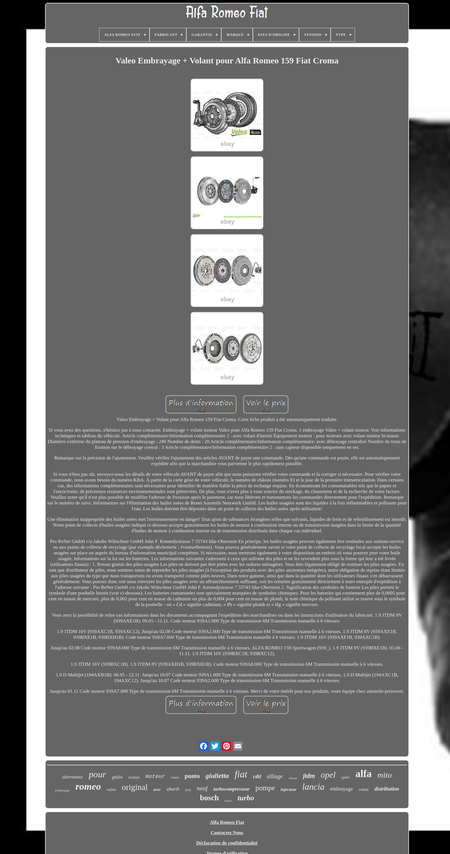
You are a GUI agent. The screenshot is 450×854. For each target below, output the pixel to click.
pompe (265, 788)
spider (345, 777)
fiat (240, 774)
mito (384, 774)
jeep (188, 790)
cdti (257, 776)
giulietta (217, 775)
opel (328, 774)
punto (192, 776)
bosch (209, 797)
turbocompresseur (231, 789)
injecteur (288, 789)
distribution (386, 789)
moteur (155, 776)
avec (157, 789)
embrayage (341, 789)
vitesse (292, 778)
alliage (275, 776)
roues (175, 777)
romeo (88, 786)
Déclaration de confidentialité (227, 843)
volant (363, 789)
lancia (313, 787)
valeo (111, 789)
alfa (364, 773)
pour (97, 774)
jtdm (309, 775)
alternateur (72, 777)
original (135, 787)
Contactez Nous (227, 832)
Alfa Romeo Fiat (227, 822)
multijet (134, 777)
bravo (228, 800)
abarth (172, 789)
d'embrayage (62, 790)
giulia (117, 777)
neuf (202, 788)
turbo (246, 798)
